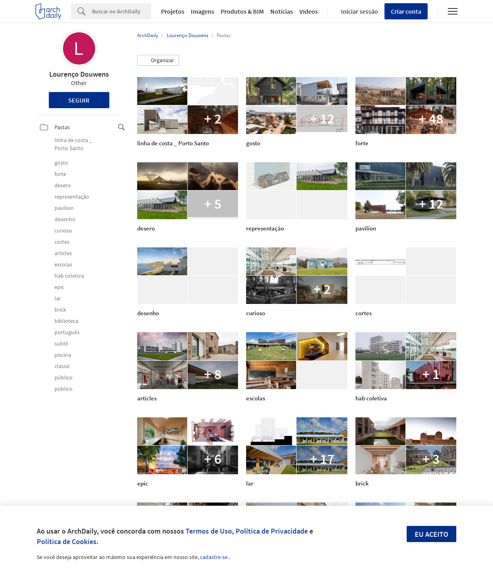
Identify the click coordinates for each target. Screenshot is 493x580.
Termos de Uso (209, 531)
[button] (158, 60)
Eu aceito (431, 534)
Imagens (202, 11)
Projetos (172, 11)
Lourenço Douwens (79, 74)
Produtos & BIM (242, 11)
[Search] (121, 11)
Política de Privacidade (272, 531)
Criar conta (406, 11)
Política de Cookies (66, 541)
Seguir (79, 100)
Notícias (281, 11)
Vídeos (308, 11)
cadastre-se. (214, 557)
